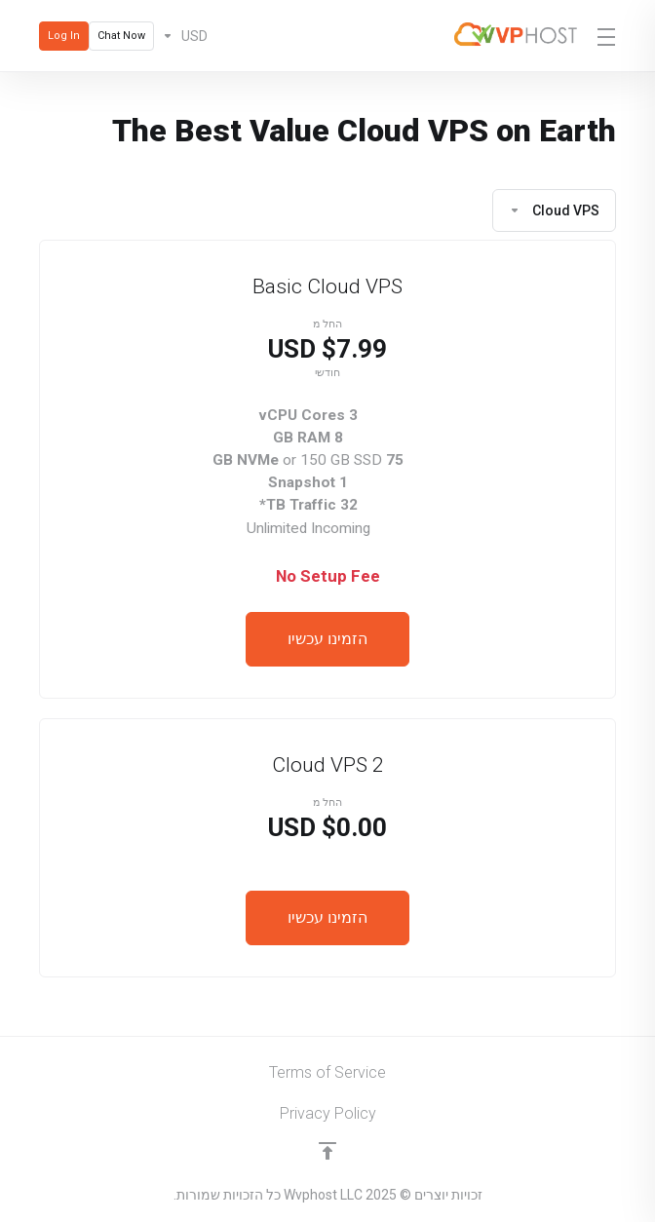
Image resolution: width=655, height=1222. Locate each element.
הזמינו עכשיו (327, 639)
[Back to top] (327, 1150)
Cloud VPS (554, 210)
